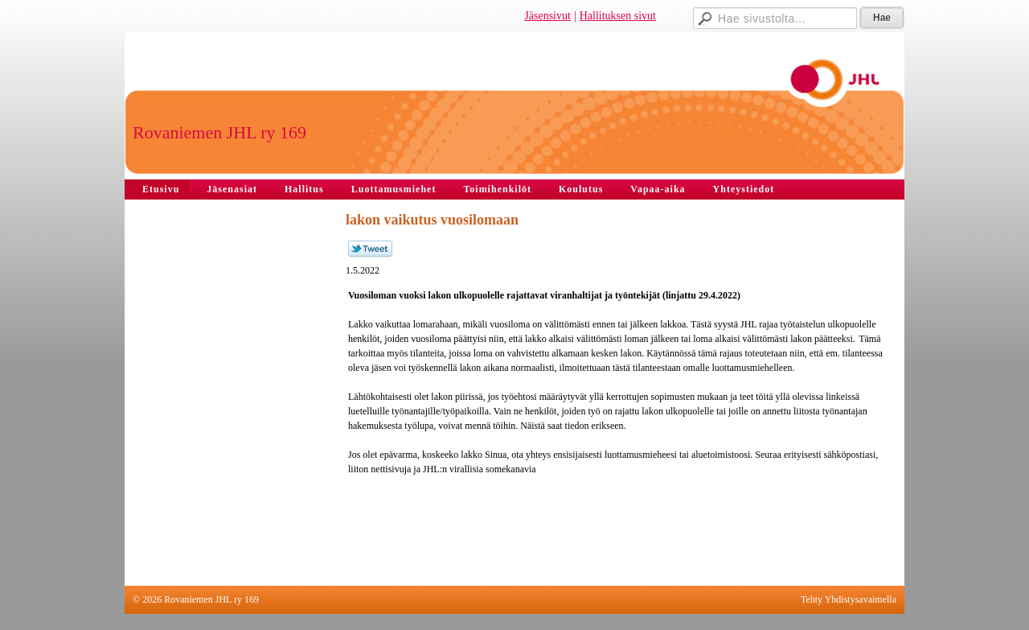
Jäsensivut (547, 16)
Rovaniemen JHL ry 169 (219, 132)
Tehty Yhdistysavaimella (848, 599)
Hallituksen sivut (618, 16)
